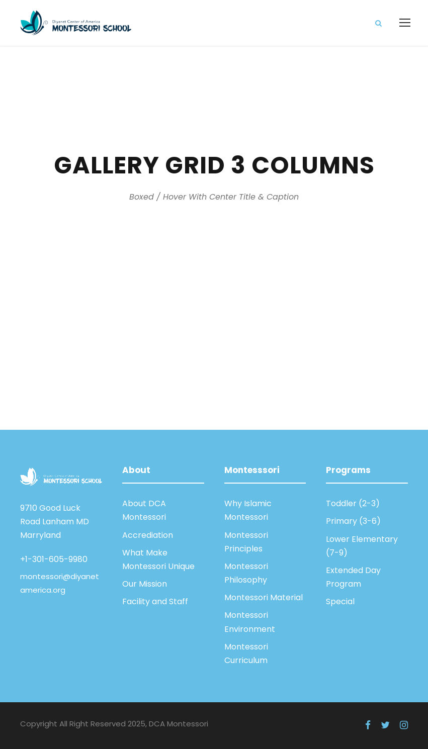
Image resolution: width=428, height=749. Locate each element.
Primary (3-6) (353, 521)
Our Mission (144, 584)
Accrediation (147, 535)
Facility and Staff (155, 601)
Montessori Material (263, 597)
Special (340, 601)
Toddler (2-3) (353, 503)
